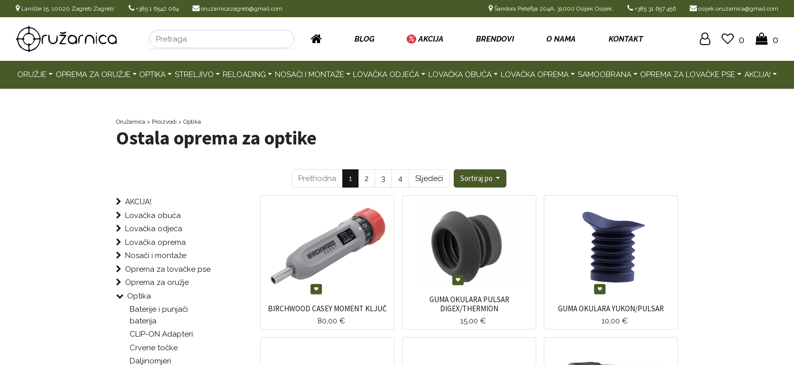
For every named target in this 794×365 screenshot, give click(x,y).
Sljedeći (429, 178)
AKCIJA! (757, 74)
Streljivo (194, 74)
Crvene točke (154, 347)
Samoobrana (604, 74)
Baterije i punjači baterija (159, 315)
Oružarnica (130, 121)
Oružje (32, 74)
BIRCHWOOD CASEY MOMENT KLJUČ (327, 308)
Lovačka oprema (535, 74)
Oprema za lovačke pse (687, 74)
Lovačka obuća (460, 74)
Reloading (244, 74)
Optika (152, 74)
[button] (480, 178)
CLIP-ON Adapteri (161, 334)
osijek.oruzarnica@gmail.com (734, 8)
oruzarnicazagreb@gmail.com (237, 8)
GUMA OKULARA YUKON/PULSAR (611, 308)
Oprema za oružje (93, 74)
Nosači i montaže (309, 74)
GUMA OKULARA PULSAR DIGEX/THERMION (469, 304)
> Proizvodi (162, 121)
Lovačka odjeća (386, 74)
